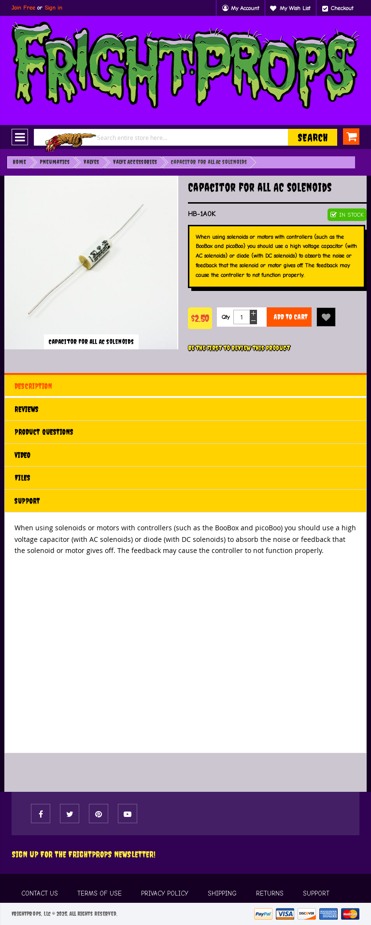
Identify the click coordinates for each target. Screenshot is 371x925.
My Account (245, 8)
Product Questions (43, 432)
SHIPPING (222, 893)
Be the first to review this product (239, 348)
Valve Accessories (135, 162)
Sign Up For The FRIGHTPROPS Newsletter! (84, 854)
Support (27, 501)
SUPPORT (316, 893)
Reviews (26, 409)
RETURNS (270, 893)
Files (22, 477)
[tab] (185, 386)
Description (33, 386)
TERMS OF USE (99, 893)
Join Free (23, 7)
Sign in (53, 7)
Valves (91, 162)
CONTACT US (39, 893)
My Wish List (295, 8)
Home (19, 162)
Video (22, 455)
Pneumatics (55, 162)
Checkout (342, 8)
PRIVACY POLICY (164, 893)
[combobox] (185, 137)
